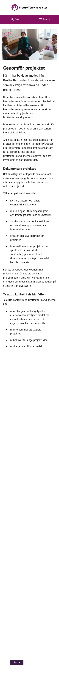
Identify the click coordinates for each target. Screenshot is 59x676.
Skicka (17, 662)
